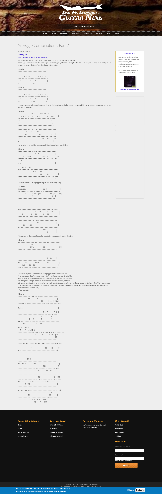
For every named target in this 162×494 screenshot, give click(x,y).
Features (75, 33)
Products (88, 33)
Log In (117, 33)
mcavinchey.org (23, 436)
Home (45, 33)
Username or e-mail (122, 447)
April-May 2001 (23, 55)
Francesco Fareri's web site (129, 89)
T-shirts (118, 436)
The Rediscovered (56, 432)
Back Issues (119, 429)
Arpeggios (44, 57)
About (20, 429)
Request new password (123, 461)
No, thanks (140, 491)
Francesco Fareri (129, 53)
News (54, 33)
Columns (64, 33)
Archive (99, 33)
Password (119, 455)
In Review (53, 429)
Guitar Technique (23, 57)
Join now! (94, 427)
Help (108, 33)
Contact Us (119, 425)
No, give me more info (58, 492)
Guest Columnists (34, 57)
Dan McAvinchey (23, 432)
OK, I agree (130, 491)
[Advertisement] (130, 111)
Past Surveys (119, 432)
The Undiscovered (56, 436)
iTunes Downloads (56, 425)
